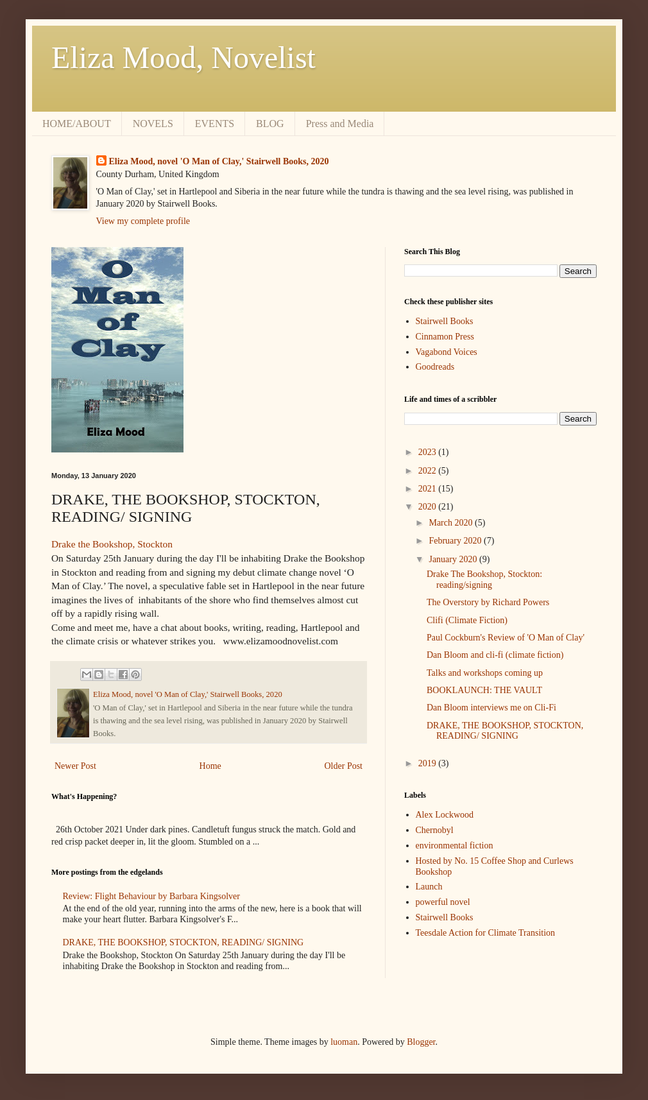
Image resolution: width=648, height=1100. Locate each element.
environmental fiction (454, 845)
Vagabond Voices (446, 352)
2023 (428, 452)
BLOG (270, 123)
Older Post (344, 766)
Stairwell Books (444, 321)
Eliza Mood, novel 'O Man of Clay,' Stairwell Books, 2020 (219, 161)
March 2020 (452, 523)
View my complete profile (143, 221)
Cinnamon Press (445, 336)
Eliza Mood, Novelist (183, 57)
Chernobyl (435, 830)
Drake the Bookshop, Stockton (112, 543)
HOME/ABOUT (76, 123)
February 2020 (456, 541)
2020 (428, 506)
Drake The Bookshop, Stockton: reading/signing (484, 579)
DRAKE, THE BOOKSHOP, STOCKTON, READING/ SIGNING (183, 942)
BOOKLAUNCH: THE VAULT (484, 690)
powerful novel (443, 902)
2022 (428, 471)
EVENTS (214, 123)
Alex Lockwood (445, 815)
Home (210, 766)
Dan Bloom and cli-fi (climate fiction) (495, 655)
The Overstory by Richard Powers (488, 602)
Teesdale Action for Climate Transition (486, 933)
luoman (343, 1042)
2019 (428, 763)
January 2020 (454, 559)
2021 (428, 489)
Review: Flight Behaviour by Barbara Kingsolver (151, 896)
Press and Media (340, 123)
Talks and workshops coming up (485, 673)
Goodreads (435, 367)
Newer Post (75, 766)
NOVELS (153, 123)
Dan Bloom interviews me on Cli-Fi (491, 707)
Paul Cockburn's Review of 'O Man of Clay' (505, 637)
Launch (429, 886)
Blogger (421, 1042)
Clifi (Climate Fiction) (467, 620)
